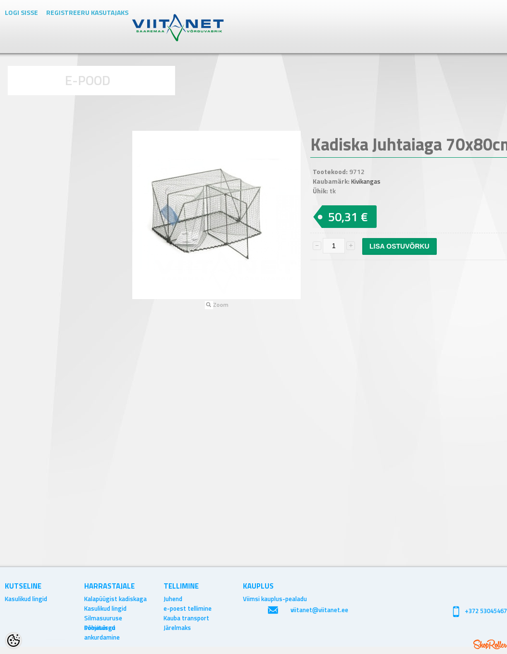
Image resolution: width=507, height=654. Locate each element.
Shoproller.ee (490, 644)
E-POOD (88, 80)
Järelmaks (177, 627)
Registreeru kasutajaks (87, 12)
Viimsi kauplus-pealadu (275, 599)
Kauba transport (186, 618)
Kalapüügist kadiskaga (115, 599)
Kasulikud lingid (26, 599)
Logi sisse (21, 12)
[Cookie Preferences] (13, 640)
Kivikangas (365, 181)
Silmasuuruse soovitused (103, 618)
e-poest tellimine (188, 608)
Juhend (173, 599)
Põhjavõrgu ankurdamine (102, 627)
